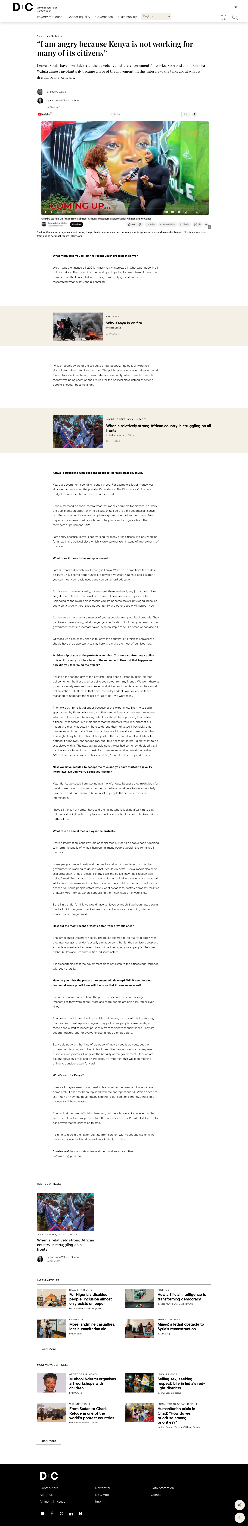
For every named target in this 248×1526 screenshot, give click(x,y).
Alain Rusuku (167, 1427)
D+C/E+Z (77, 1393)
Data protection (162, 1488)
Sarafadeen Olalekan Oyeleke (87, 1308)
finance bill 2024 (83, 267)
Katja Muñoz (167, 1304)
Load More (47, 1349)
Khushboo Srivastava (171, 1393)
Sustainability (127, 17)
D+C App (102, 1495)
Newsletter (102, 1488)
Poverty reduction (49, 17)
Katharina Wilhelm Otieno (121, 435)
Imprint (100, 1501)
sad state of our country (105, 365)
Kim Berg (76, 1333)
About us (46, 1495)
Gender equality (79, 17)
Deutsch (235, 7)
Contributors (49, 1488)
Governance (104, 17)
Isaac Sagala (115, 327)
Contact (157, 1495)
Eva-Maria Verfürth (183, 1304)
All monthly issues (52, 1501)
